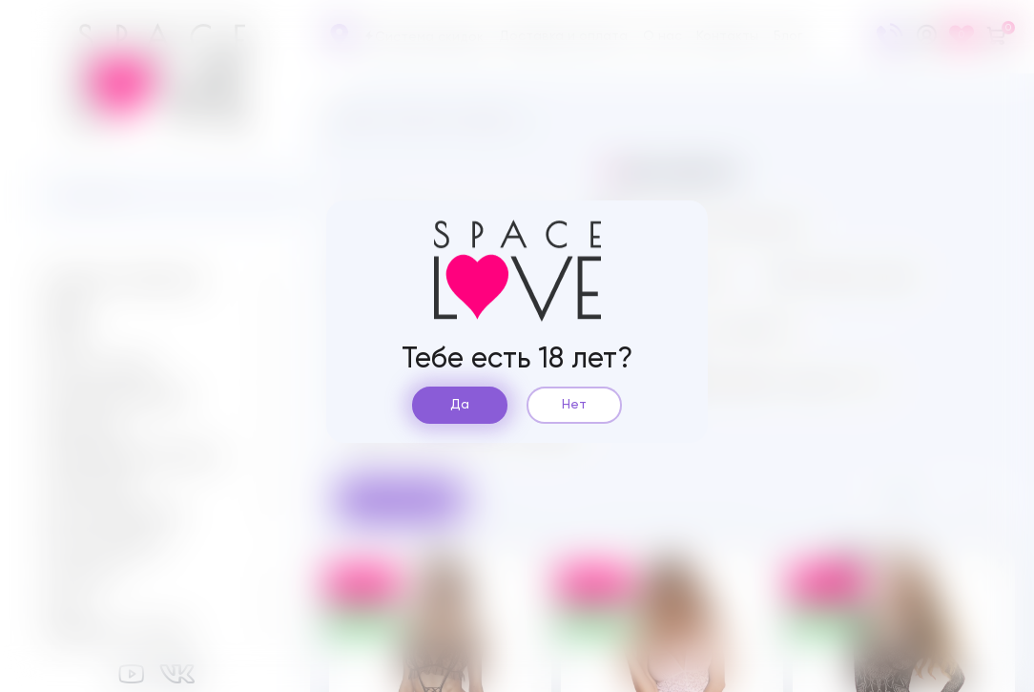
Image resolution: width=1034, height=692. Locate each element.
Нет (574, 404)
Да (459, 404)
